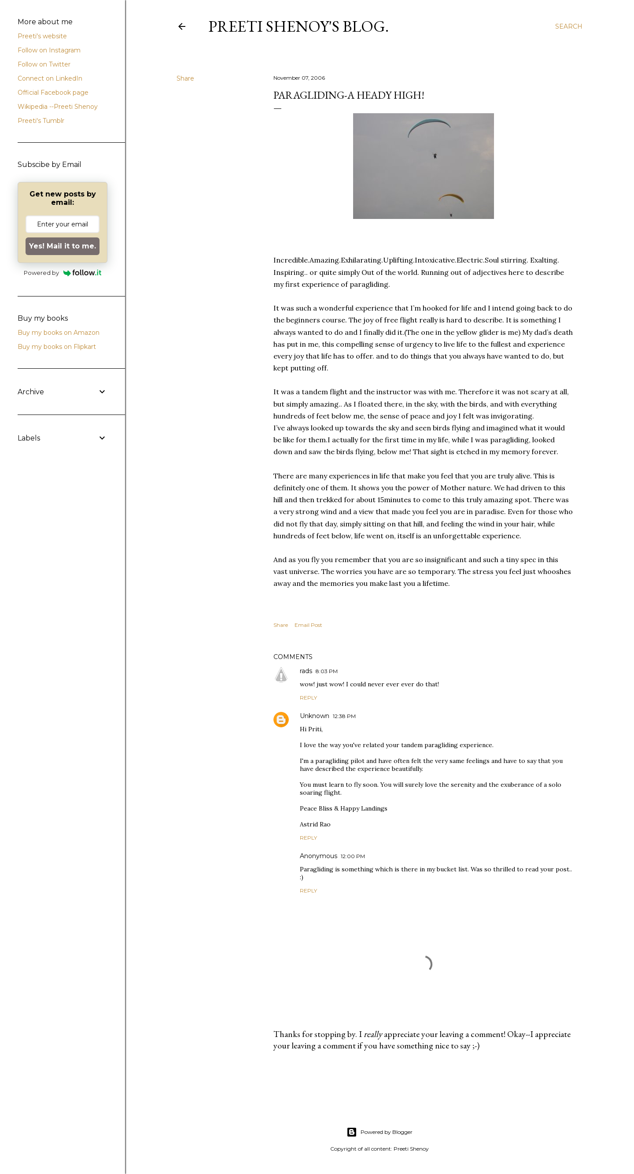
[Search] (568, 26)
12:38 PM (344, 716)
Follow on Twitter (44, 64)
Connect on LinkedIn (50, 78)
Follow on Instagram (49, 50)
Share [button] (185, 78)
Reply (308, 697)
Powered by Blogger (379, 1132)
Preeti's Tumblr (41, 121)
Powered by (63, 272)
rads (306, 671)
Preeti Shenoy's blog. (298, 26)
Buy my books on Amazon (59, 333)
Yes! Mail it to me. (62, 246)
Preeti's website (42, 36)
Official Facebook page (53, 92)
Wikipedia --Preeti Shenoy (58, 107)
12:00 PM (353, 856)
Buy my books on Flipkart (57, 347)
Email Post (308, 625)
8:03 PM (327, 671)
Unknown (314, 716)
